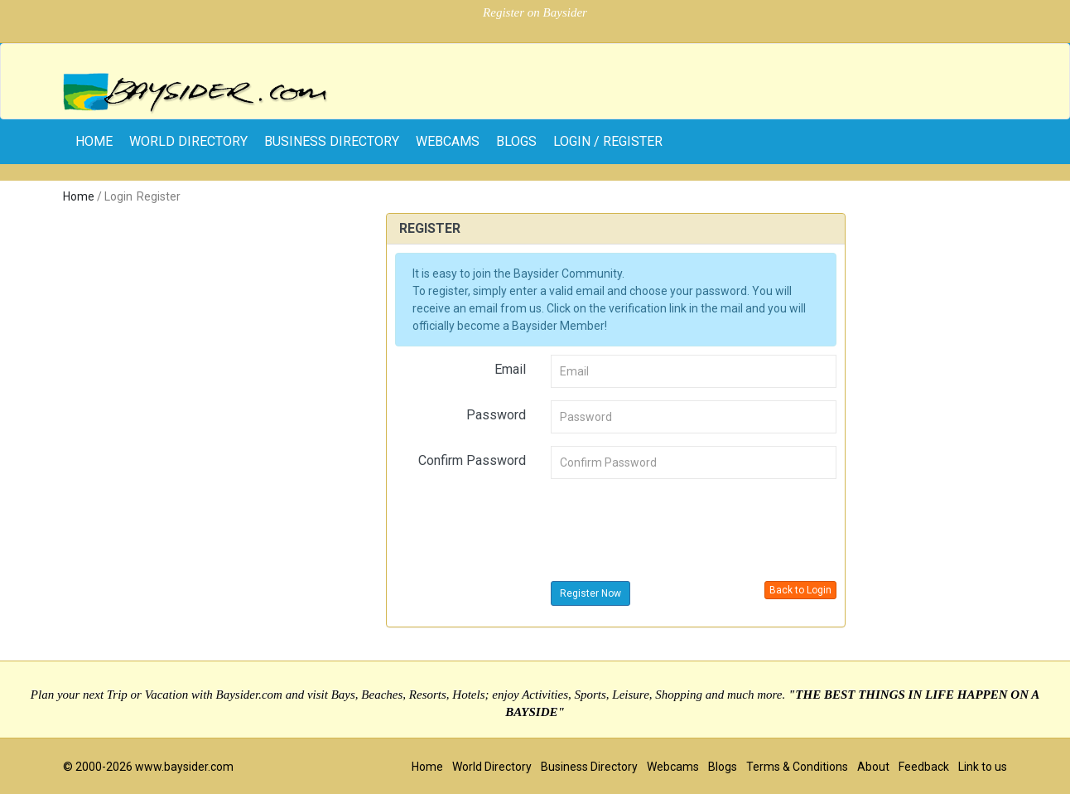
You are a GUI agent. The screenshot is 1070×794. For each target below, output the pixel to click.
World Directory (188, 141)
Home (78, 196)
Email (510, 369)
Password (496, 415)
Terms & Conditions (797, 766)
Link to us (982, 766)
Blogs (516, 141)
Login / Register (608, 141)
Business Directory (331, 141)
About (873, 766)
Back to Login (800, 590)
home (94, 141)
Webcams (448, 141)
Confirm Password (472, 460)
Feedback (924, 766)
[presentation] (676, 523)
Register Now (590, 593)
